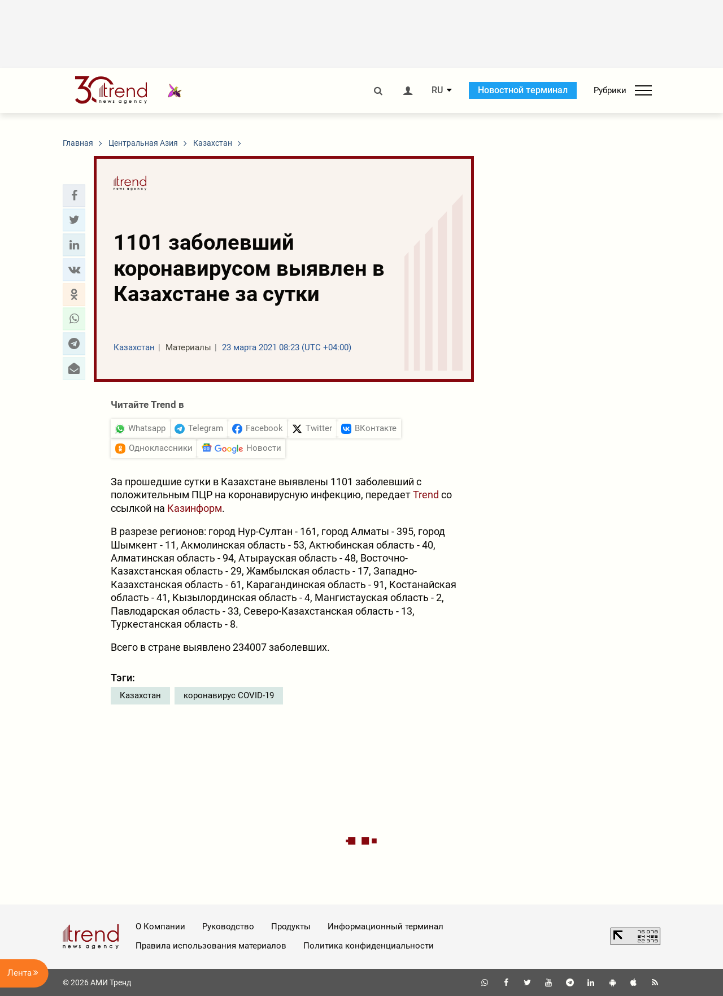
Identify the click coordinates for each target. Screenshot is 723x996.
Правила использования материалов (211, 946)
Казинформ (194, 508)
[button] (74, 195)
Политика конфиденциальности (368, 946)
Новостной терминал (523, 90)
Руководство (228, 926)
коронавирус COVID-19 (229, 695)
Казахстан (140, 695)
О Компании (160, 926)
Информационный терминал (385, 926)
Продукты (291, 926)
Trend (426, 495)
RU (437, 90)
